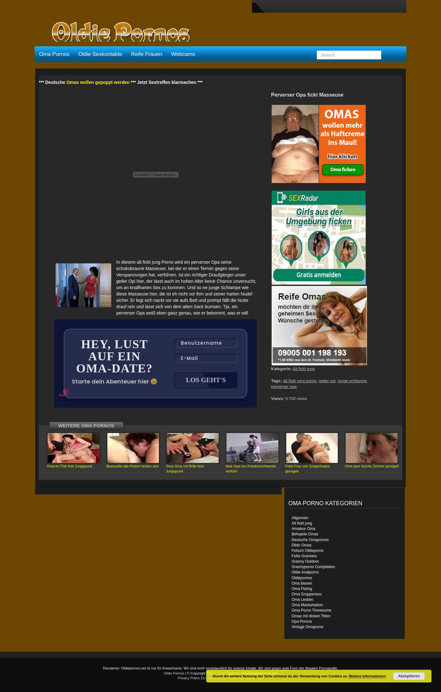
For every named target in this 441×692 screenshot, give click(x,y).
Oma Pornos (54, 54)
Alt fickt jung (304, 368)
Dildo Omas (302, 545)
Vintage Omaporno (308, 627)
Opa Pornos (302, 621)
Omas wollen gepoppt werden (97, 82)
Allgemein (300, 518)
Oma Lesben (303, 599)
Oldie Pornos (174, 673)
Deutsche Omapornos (310, 540)
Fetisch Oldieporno (308, 550)
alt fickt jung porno (300, 380)
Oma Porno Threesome (311, 610)
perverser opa (283, 386)
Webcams (183, 54)
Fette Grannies (304, 556)
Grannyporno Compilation (313, 567)
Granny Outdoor (305, 561)
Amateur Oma (303, 528)
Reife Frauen (146, 54)
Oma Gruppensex (307, 594)
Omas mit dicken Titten (311, 616)
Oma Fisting (302, 589)
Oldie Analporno (305, 572)
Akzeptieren (409, 676)
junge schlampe (352, 380)
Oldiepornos (302, 578)
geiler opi (327, 380)
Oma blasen (302, 583)
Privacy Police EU (192, 678)
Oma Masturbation (307, 605)
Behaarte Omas (305, 534)
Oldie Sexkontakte (100, 54)
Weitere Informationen (367, 676)
